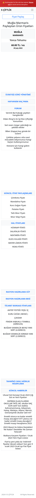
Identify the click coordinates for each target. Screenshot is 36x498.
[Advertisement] (18, 72)
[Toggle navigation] (32, 10)
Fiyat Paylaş (18, 16)
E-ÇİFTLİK (6, 9)
